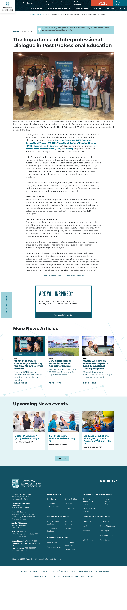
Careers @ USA (50, 3)
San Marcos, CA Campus (21, 494)
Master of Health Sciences (45, 146)
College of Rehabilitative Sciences (88, 501)
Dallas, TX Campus (19, 532)
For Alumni (64, 3)
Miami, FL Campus (19, 512)
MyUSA (85, 526)
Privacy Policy (40, 575)
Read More (20, 383)
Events (111, 9)
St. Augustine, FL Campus (22, 503)
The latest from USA (36, 14)
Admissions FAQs (53, 547)
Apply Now (118, 3)
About (97, 9)
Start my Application (75, 276)
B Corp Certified (71, 499)
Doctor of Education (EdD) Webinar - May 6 (27, 437)
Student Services (58, 517)
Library (85, 536)
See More (62, 459)
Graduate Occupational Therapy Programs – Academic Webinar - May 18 (97, 440)
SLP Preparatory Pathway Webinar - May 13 (62, 438)
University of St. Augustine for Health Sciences (43, 559)
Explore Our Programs (97, 494)
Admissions (82, 9)
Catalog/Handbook (107, 526)
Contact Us (87, 521)
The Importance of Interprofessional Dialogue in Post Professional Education (75, 14)
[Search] (33, 3)
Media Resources (106, 536)
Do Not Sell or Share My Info (64, 575)
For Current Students (78, 3)
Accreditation (102, 571)
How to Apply (52, 543)
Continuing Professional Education (105, 501)
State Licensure (106, 540)
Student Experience (59, 9)
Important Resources (96, 517)
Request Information (102, 3)
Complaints (104, 521)
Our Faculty (69, 508)
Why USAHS (54, 494)
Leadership (69, 504)
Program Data (85, 571)
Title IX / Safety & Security (64, 571)
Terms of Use (87, 575)
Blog (123, 9)
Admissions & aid (58, 538)
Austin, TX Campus (19, 523)
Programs (36, 9)
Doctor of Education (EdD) (68, 140)
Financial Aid (70, 550)
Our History (51, 499)
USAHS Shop (88, 540)
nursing (69, 149)
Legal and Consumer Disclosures (33, 571)
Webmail (86, 531)
